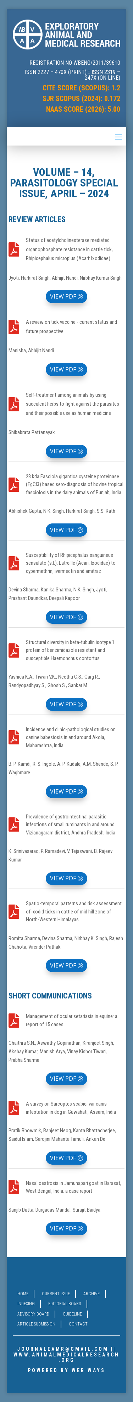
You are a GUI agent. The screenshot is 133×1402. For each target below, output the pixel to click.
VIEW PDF (63, 296)
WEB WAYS (88, 1370)
